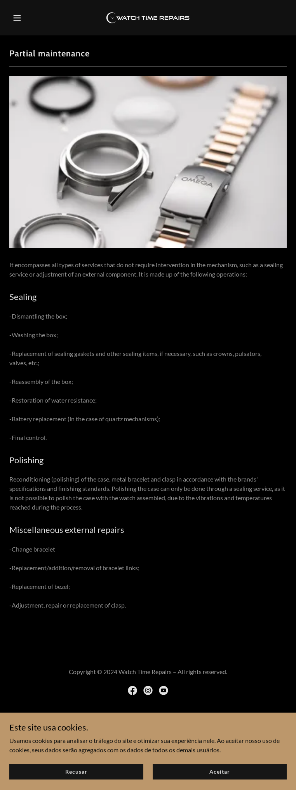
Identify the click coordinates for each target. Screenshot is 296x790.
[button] (30, 18)
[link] (148, 17)
